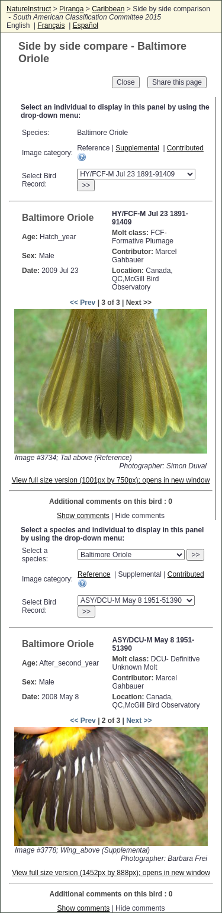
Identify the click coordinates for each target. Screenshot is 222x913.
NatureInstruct (29, 9)
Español (85, 25)
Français (51, 25)
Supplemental (137, 148)
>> (86, 185)
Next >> (139, 720)
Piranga (71, 9)
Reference (94, 574)
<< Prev (82, 302)
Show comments (83, 516)
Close (126, 82)
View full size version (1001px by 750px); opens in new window (111, 480)
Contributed (185, 148)
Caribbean (108, 9)
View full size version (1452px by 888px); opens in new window (111, 873)
